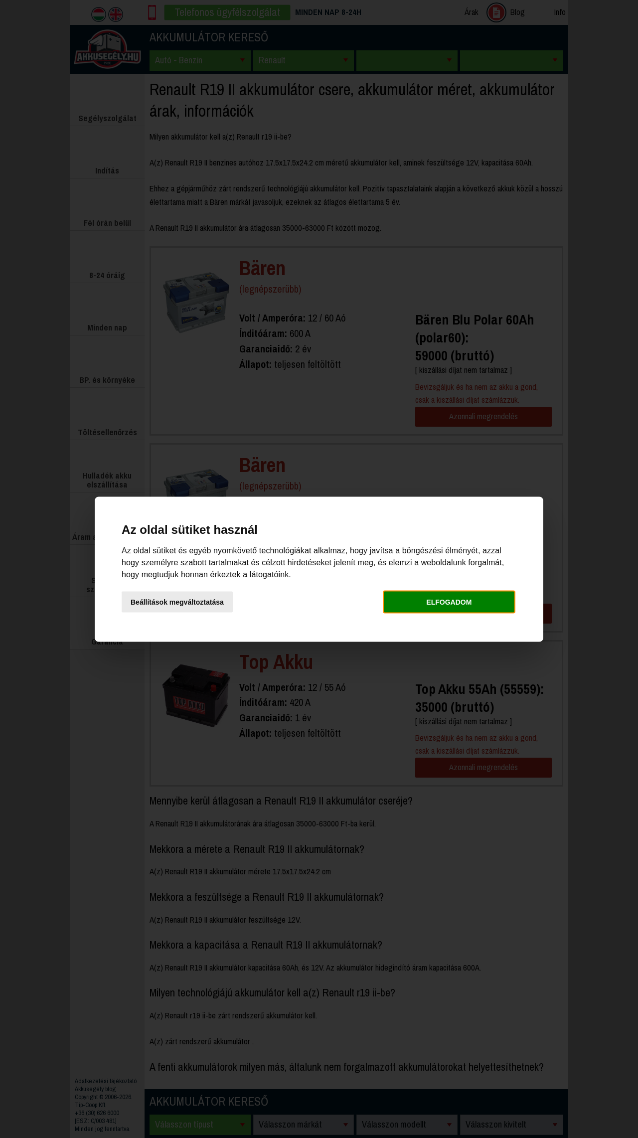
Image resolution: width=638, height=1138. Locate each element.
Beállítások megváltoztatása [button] (177, 602)
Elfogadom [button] (449, 602)
